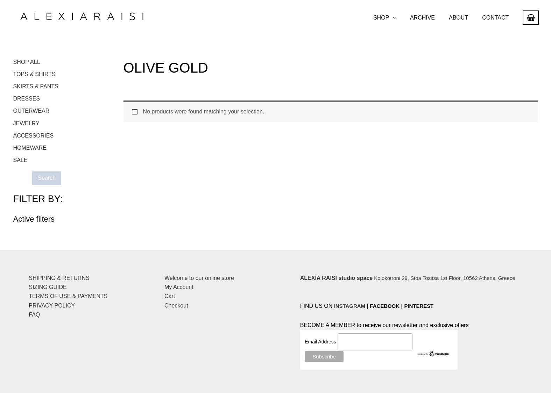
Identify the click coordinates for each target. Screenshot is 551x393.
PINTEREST (424, 306)
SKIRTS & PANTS (35, 87)
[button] (402, 18)
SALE (20, 162)
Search (48, 180)
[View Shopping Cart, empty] (531, 17)
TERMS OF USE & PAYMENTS (68, 296)
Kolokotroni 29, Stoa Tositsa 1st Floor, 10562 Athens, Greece (412, 278)
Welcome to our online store (199, 278)
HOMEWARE (30, 150)
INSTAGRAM (351, 306)
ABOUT (462, 18)
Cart (169, 296)
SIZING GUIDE (47, 287)
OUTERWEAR (31, 112)
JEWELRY (26, 125)
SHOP (394, 18)
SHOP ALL (26, 62)
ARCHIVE (429, 18)
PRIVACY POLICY (52, 306)
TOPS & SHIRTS (34, 74)
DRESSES (26, 100)
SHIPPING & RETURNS (59, 278)
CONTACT (496, 18)
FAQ (34, 315)
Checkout (176, 306)
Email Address (321, 342)
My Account (178, 287)
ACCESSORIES (33, 137)
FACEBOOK (388, 306)
